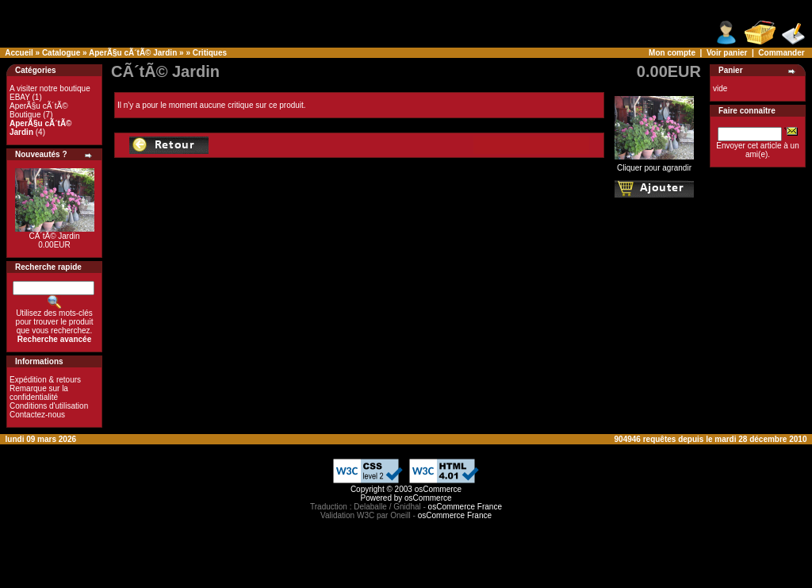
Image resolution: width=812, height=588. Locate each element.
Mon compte (672, 52)
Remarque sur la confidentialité (39, 393)
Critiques (210, 52)
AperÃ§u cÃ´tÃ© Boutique (39, 110)
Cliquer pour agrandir (654, 164)
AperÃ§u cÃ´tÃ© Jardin (133, 52)
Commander (781, 52)
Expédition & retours (45, 379)
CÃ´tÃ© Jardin (54, 236)
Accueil (19, 52)
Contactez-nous (37, 414)
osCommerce (438, 489)
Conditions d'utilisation (49, 406)
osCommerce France (465, 506)
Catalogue (61, 52)
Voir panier (727, 52)
